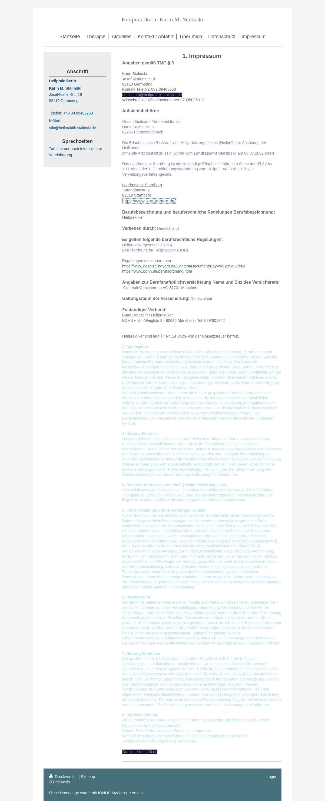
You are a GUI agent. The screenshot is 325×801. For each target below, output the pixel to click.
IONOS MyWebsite (114, 793)
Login (271, 776)
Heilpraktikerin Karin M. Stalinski (162, 19)
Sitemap (88, 776)
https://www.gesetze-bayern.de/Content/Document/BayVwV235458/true (184, 266)
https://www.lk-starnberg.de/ (148, 201)
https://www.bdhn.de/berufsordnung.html (157, 271)
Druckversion (64, 776)
